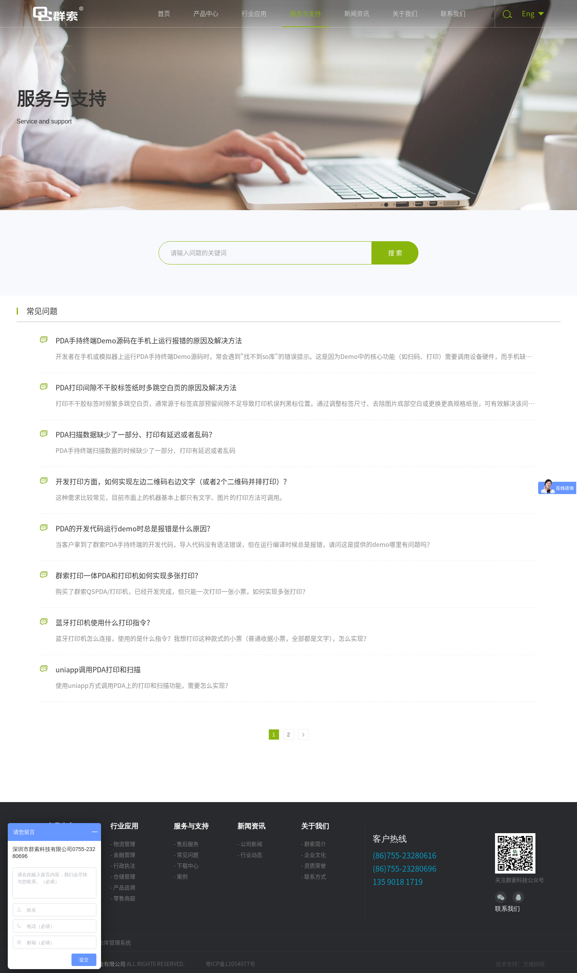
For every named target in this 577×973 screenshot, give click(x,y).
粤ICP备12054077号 (230, 964)
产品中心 (205, 13)
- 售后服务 (186, 844)
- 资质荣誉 (313, 866)
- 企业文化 (313, 855)
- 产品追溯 (122, 887)
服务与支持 (305, 13)
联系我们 (453, 13)
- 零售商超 (122, 898)
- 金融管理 (122, 855)
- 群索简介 (313, 844)
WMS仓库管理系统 (108, 942)
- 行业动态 (249, 855)
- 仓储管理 (122, 876)
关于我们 (404, 13)
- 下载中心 (186, 866)
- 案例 (181, 876)
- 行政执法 (122, 866)
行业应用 (254, 13)
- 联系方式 (313, 876)
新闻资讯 (356, 13)
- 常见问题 (186, 855)
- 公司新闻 (249, 844)
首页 (164, 13)
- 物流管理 (122, 844)
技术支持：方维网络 (520, 964)
